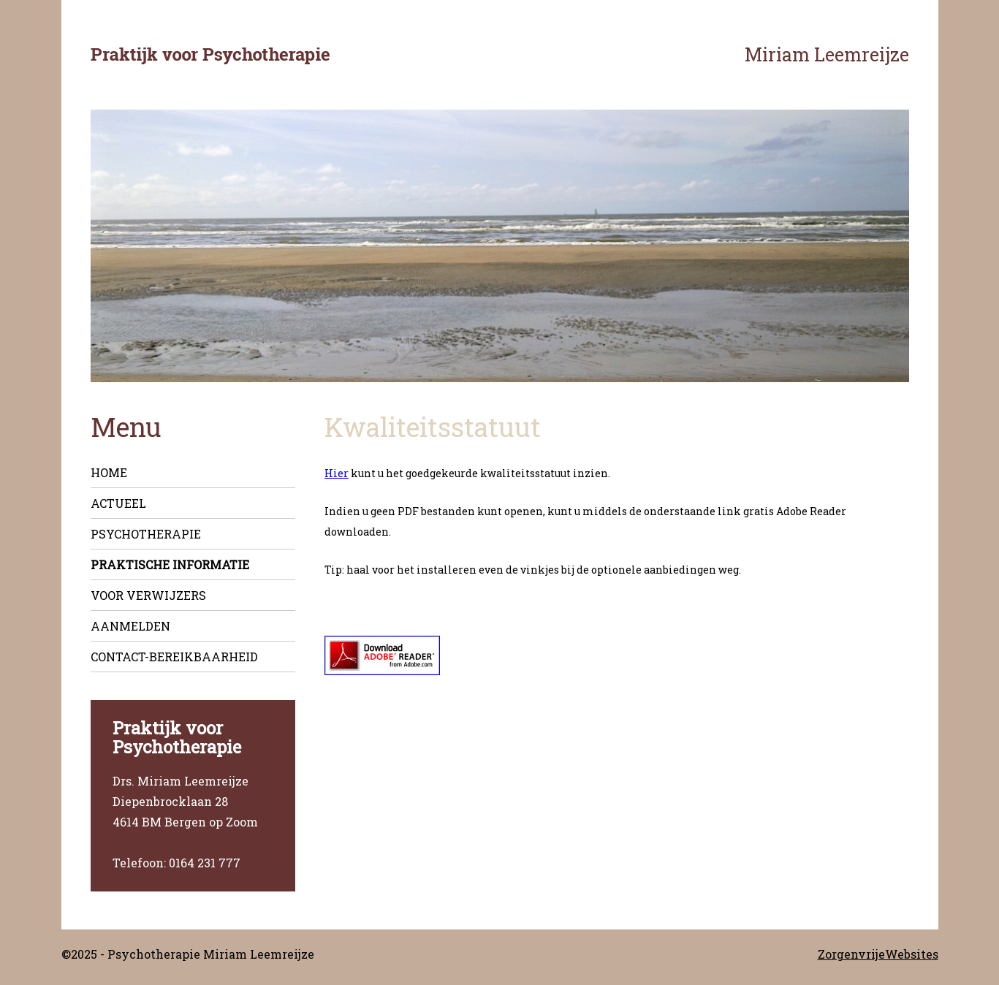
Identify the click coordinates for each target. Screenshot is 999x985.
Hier (336, 473)
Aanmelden (130, 626)
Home (109, 472)
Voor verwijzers (148, 595)
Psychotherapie (146, 533)
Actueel (118, 503)
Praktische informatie (170, 564)
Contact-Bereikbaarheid (174, 656)
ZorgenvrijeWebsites (878, 954)
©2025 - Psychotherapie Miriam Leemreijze (187, 954)
